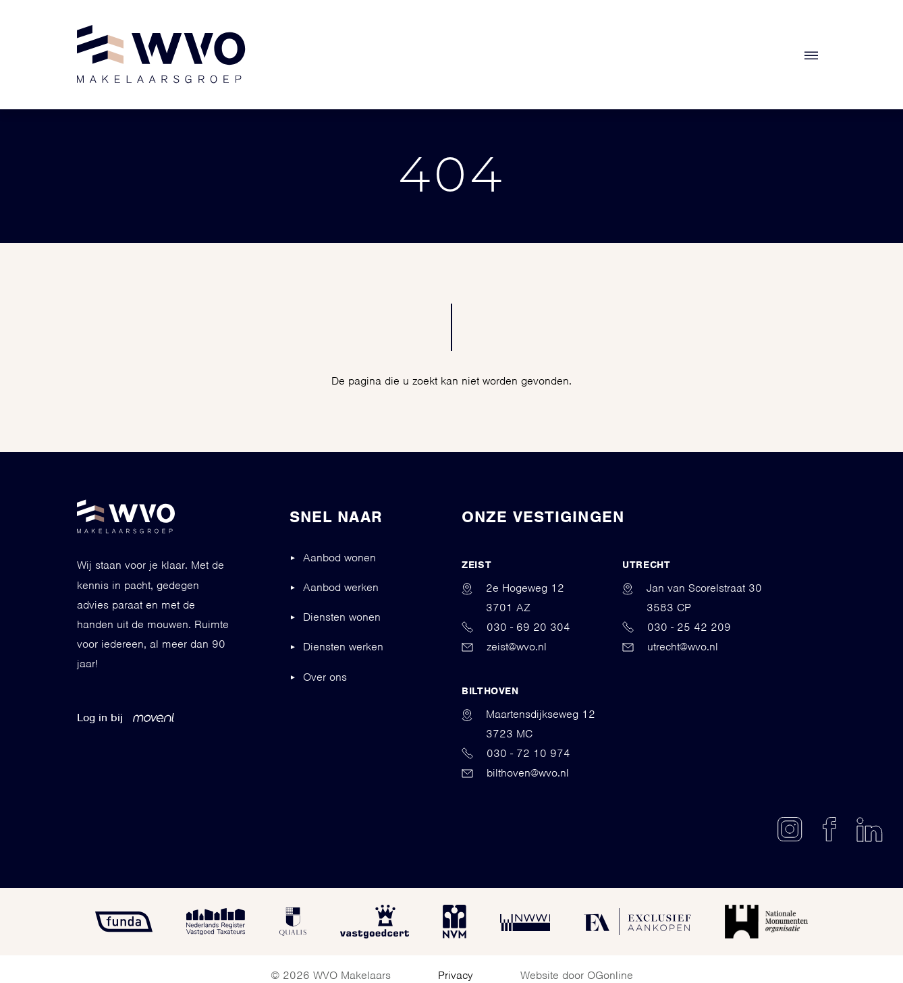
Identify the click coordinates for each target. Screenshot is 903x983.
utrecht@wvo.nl (670, 647)
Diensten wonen (342, 617)
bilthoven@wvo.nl (515, 773)
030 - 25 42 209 (676, 627)
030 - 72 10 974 (516, 753)
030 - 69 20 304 (516, 627)
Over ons (325, 677)
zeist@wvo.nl (504, 647)
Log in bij (125, 717)
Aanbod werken (341, 587)
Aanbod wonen (339, 558)
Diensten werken (343, 647)
